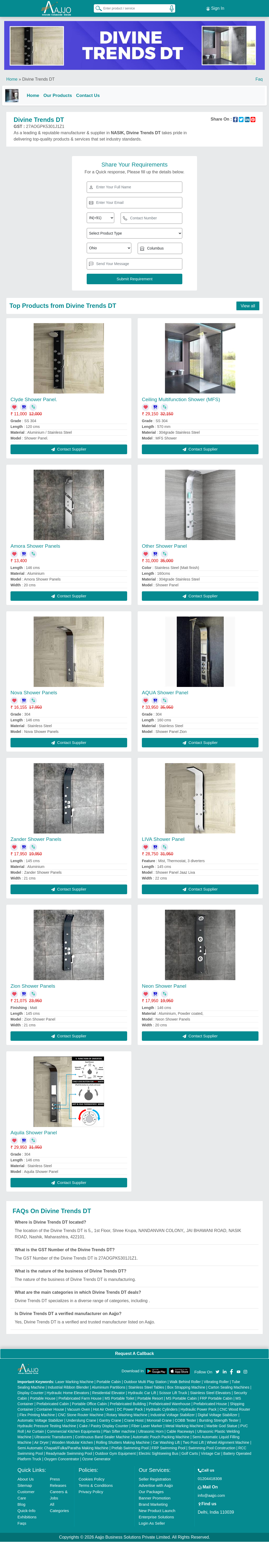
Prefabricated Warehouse (169, 1404)
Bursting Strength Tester (219, 1421)
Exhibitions (27, 1517)
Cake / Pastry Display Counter (103, 1426)
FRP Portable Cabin (216, 1398)
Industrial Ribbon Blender (68, 1387)
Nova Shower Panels (34, 692)
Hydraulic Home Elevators (68, 1393)
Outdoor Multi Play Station (145, 1382)
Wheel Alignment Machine (228, 1443)
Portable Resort (150, 1398)
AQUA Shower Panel (165, 692)
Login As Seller (152, 1523)
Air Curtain (35, 1432)
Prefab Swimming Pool (130, 1448)
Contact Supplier (68, 449)
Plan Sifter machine (119, 1432)
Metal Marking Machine (184, 1426)
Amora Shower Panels (35, 546)
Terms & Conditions (96, 1485)
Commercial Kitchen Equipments (73, 1432)
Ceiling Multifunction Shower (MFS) (181, 399)
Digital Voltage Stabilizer (217, 1415)
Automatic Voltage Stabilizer (40, 1421)
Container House (50, 1410)
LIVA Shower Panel (163, 839)
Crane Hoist (134, 1421)
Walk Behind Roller (185, 1382)
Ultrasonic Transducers (53, 1437)
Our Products (62, 94)
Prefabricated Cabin (53, 1404)
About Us (26, 1479)
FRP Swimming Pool (168, 1448)
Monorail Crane (159, 1421)
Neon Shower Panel (164, 986)
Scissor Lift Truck (173, 1393)
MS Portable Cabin (181, 1398)
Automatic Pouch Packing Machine (161, 1437)
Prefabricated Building (128, 1404)
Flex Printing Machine (37, 1415)
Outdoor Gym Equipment (115, 1454)
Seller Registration (155, 1479)
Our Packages (151, 1492)
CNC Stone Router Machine (81, 1415)
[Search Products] (96, 8)
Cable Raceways (180, 1432)
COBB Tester (185, 1421)
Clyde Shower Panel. (34, 399)
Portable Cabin (108, 1382)
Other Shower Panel (164, 546)
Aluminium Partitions (108, 1387)
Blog (21, 1504)
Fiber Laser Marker (146, 1426)
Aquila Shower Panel (34, 1132)
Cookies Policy (91, 1479)
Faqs (22, 1523)
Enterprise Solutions (156, 1517)
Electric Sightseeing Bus (158, 1454)
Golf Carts (189, 1454)
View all (248, 306)
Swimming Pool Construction (211, 1448)
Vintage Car (210, 1454)
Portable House (43, 1398)
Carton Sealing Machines (228, 1387)
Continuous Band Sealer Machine (102, 1437)
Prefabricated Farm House (80, 1398)
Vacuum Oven (78, 1410)
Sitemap (25, 1485)
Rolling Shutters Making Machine (123, 1443)
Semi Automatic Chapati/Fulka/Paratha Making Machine (63, 1448)
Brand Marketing (153, 1504)
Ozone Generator (96, 1459)
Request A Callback (134, 1353)
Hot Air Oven (103, 1410)
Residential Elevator (108, 1393)
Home (12, 78)
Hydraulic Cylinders (162, 1410)
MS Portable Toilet (119, 1398)
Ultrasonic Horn (150, 1432)
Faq (259, 78)
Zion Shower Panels (33, 986)
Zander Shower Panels (36, 839)
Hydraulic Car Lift (142, 1393)
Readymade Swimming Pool (69, 1454)
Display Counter (31, 1393)
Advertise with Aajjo (156, 1485)
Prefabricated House (210, 1404)
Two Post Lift (193, 1443)
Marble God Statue (221, 1426)
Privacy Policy (91, 1492)
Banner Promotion (154, 1498)
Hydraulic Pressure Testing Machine (47, 1426)
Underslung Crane (81, 1421)
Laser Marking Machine (74, 1382)
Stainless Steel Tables (146, 1387)
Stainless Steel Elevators (210, 1393)
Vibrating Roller (216, 1382)
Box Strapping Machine (186, 1387)
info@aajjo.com (211, 1495)
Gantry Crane (110, 1421)
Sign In (215, 8)
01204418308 (210, 1479)
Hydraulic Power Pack (198, 1410)
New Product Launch (157, 1511)
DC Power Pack (130, 1410)
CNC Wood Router (235, 1410)
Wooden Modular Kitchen (72, 1443)
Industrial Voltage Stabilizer (172, 1415)
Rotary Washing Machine (126, 1415)
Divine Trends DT (38, 78)
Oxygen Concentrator (61, 1459)
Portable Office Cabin (89, 1404)
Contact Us (92, 94)
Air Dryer (41, 1443)
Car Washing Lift (166, 1443)
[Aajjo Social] (217, 1371)
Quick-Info (26, 1511)
